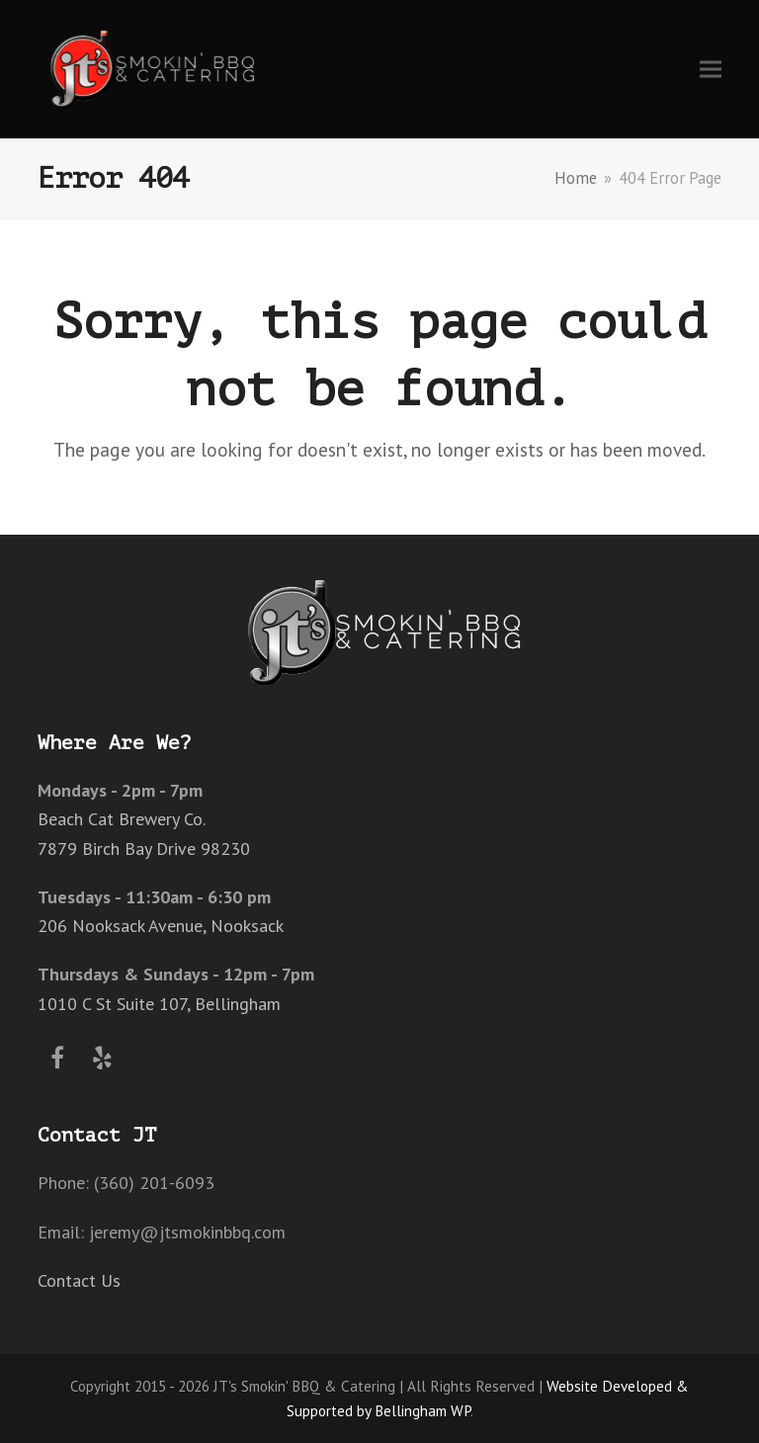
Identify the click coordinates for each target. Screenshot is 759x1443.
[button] (710, 68)
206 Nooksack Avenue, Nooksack (161, 925)
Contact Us (79, 1280)
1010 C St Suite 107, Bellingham (159, 1003)
